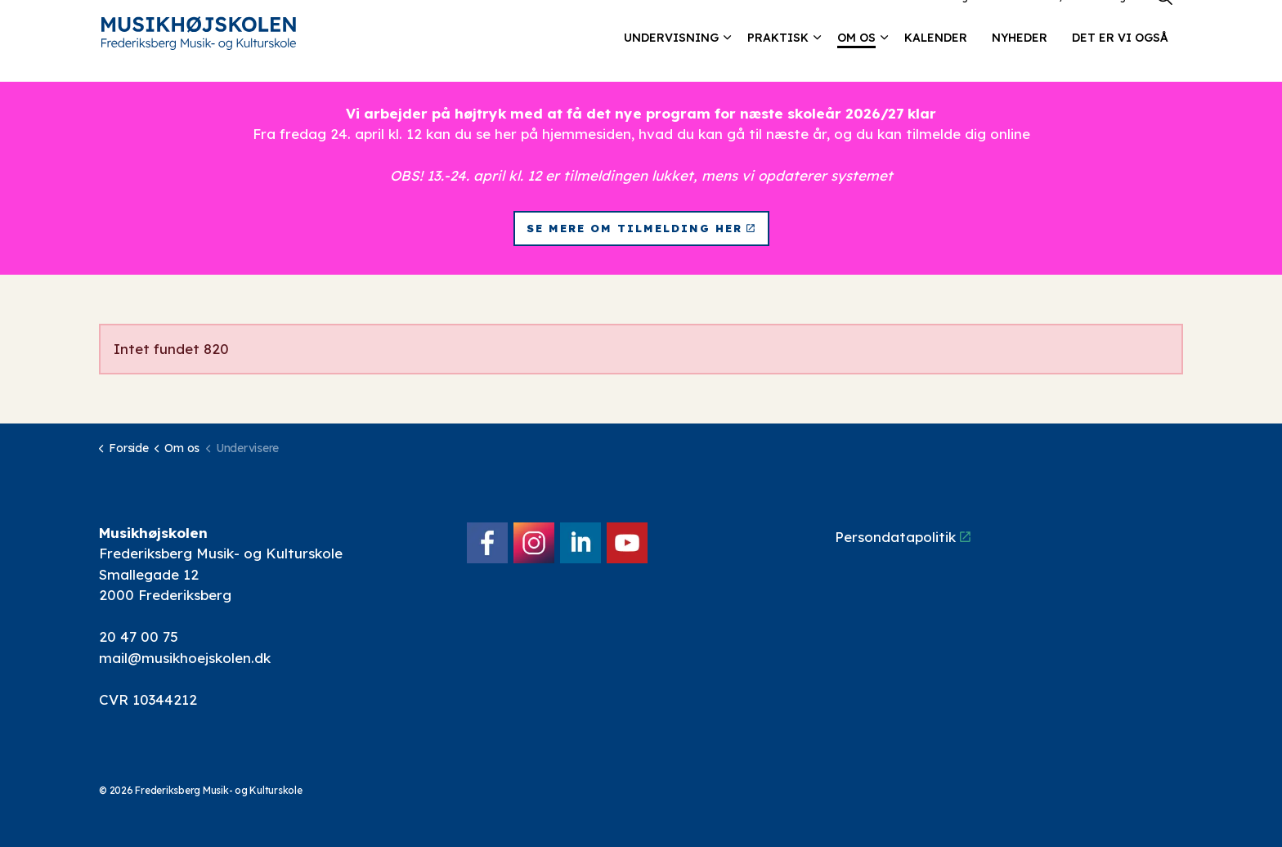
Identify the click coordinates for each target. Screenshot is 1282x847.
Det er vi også (1120, 61)
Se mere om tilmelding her (641, 229)
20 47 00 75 (138, 636)
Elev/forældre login (1087, 20)
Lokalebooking (931, 20)
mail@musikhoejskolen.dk (185, 657)
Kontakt (1004, 20)
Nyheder (1019, 61)
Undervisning (671, 61)
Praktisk (778, 61)
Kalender (935, 61)
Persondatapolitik (902, 536)
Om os (856, 61)
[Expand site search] (1164, 20)
